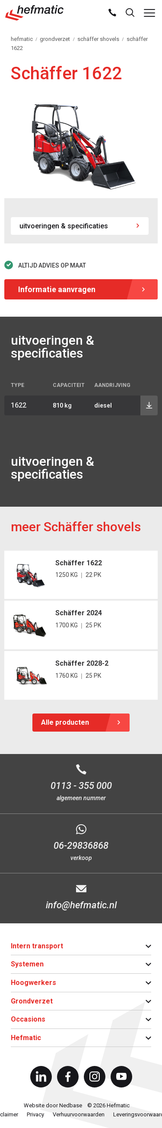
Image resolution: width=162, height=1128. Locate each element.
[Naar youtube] (121, 1076)
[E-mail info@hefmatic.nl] (81, 898)
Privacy (35, 1114)
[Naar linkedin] (41, 1076)
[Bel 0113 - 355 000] (81, 783)
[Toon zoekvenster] (130, 12)
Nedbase (70, 1105)
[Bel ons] (112, 13)
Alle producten (65, 722)
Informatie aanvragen (56, 289)
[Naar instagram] (94, 1076)
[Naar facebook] (68, 1076)
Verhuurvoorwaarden (79, 1114)
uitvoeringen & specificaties (63, 226)
